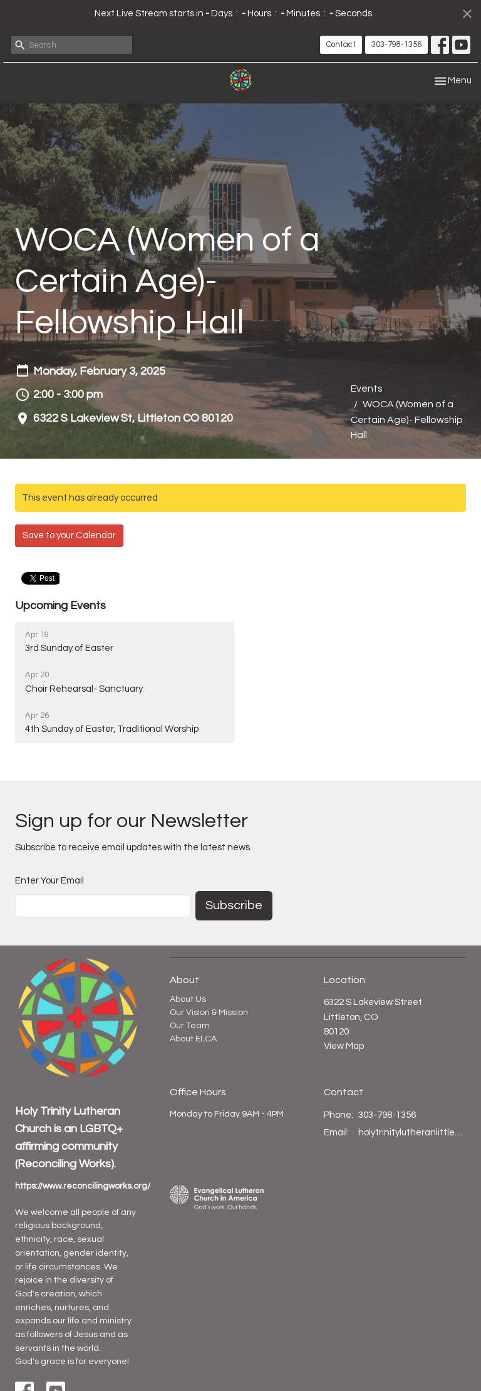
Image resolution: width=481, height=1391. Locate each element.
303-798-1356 (396, 44)
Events (367, 388)
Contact (341, 44)
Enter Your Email (49, 880)
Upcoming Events (60, 606)
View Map (344, 1046)
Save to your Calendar (69, 535)
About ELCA (193, 1038)
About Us (188, 999)
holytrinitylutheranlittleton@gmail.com (412, 1132)
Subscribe (233, 905)
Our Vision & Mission (209, 1012)
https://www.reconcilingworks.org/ (82, 1186)
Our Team (190, 1025)
